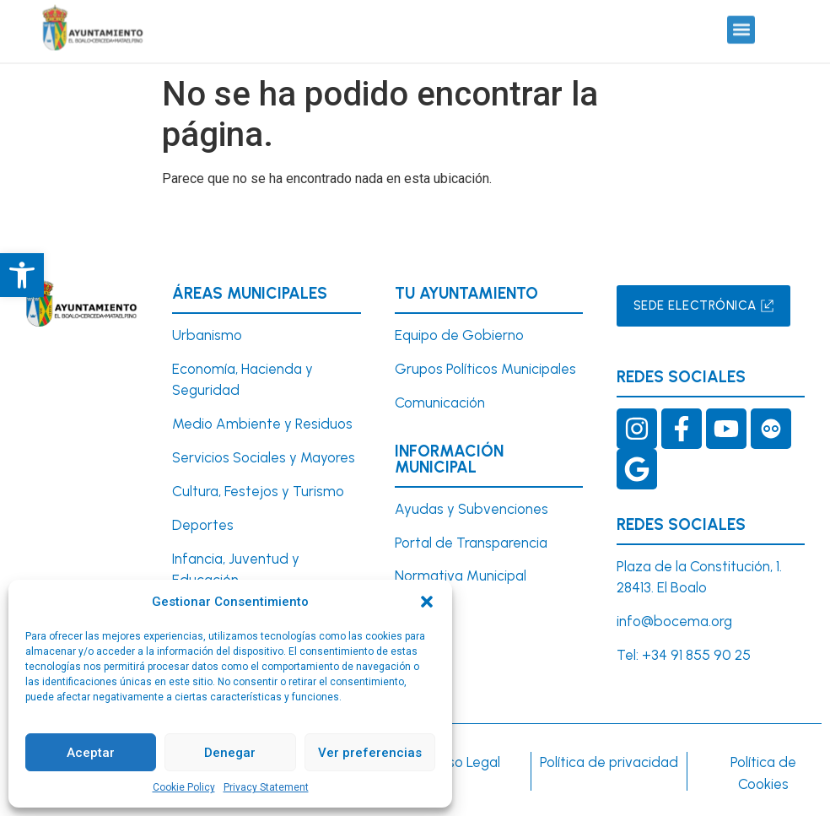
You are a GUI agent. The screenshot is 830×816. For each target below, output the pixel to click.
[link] (22, 275)
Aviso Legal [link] (464, 762)
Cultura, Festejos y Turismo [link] (258, 491)
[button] (426, 601)
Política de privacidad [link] (609, 762)
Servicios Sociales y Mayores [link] (263, 457)
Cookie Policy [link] (184, 787)
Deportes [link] (203, 524)
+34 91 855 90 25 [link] (696, 654)
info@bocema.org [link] (674, 621)
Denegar (230, 752)
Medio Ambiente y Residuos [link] (262, 423)
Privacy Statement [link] (266, 787)
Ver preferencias (370, 752)
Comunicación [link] (440, 402)
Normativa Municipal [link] (460, 575)
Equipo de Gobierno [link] (459, 335)
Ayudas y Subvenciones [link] (471, 508)
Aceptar (91, 752)
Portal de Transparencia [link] (471, 542)
